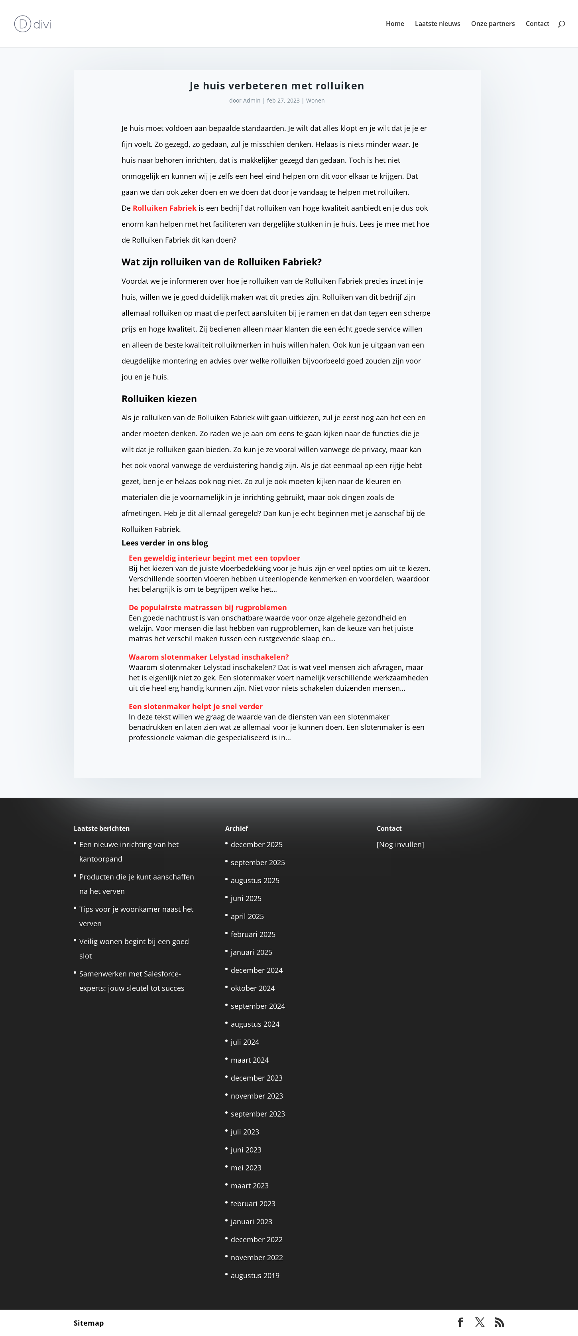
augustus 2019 (255, 1275)
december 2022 (257, 1239)
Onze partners (493, 24)
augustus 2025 (255, 880)
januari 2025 (251, 952)
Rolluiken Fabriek (165, 208)
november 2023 (257, 1096)
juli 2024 (245, 1042)
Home (395, 24)
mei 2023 (246, 1167)
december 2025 (257, 844)
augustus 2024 (255, 1024)
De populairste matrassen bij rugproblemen (208, 607)
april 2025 (247, 916)
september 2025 (258, 862)
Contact (537, 24)
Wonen (315, 100)
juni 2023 (246, 1149)
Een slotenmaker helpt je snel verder (196, 706)
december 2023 (257, 1078)
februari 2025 (253, 934)
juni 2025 (246, 898)
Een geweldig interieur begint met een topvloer (214, 558)
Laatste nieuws (437, 24)
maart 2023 (250, 1185)
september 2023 (258, 1114)
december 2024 (257, 970)
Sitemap (89, 1323)
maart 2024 (250, 1060)
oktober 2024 (253, 988)
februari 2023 (253, 1203)
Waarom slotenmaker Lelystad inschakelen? (209, 657)
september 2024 (258, 1006)
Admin (252, 100)
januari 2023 (251, 1221)
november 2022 (257, 1257)
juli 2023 (245, 1131)
